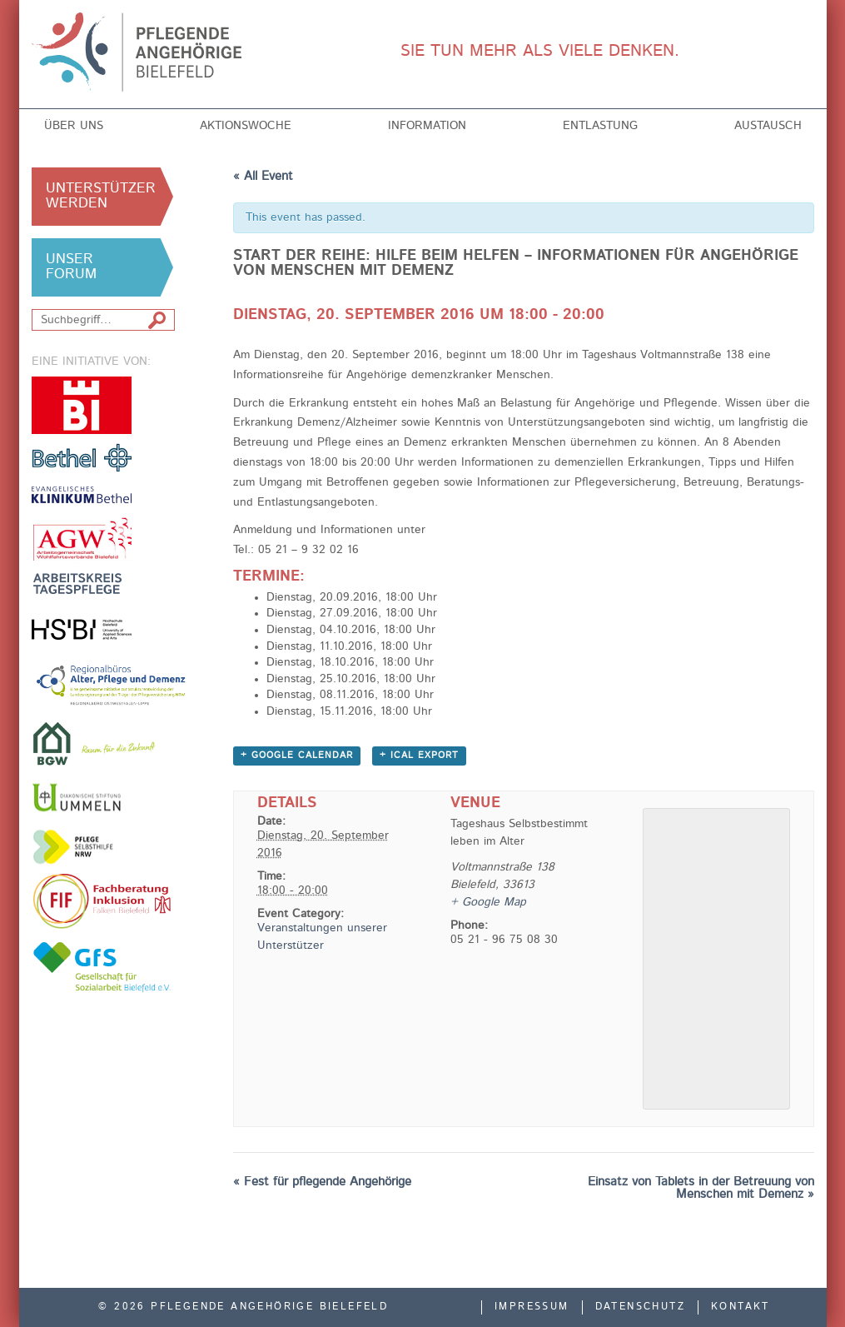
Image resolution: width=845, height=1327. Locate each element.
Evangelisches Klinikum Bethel (82, 494)
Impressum (532, 1307)
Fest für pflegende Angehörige (322, 1182)
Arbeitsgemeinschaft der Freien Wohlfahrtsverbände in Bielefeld (82, 539)
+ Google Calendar (297, 756)
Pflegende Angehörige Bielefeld (153, 52)
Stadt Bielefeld (82, 405)
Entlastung (600, 126)
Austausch (768, 126)
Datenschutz (640, 1307)
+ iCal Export (419, 756)
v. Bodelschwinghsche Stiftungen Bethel (82, 456)
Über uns (73, 126)
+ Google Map (488, 902)
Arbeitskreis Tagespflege (82, 583)
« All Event (263, 177)
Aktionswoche (245, 126)
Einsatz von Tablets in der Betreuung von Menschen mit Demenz (701, 1188)
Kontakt (740, 1307)
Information (427, 126)
